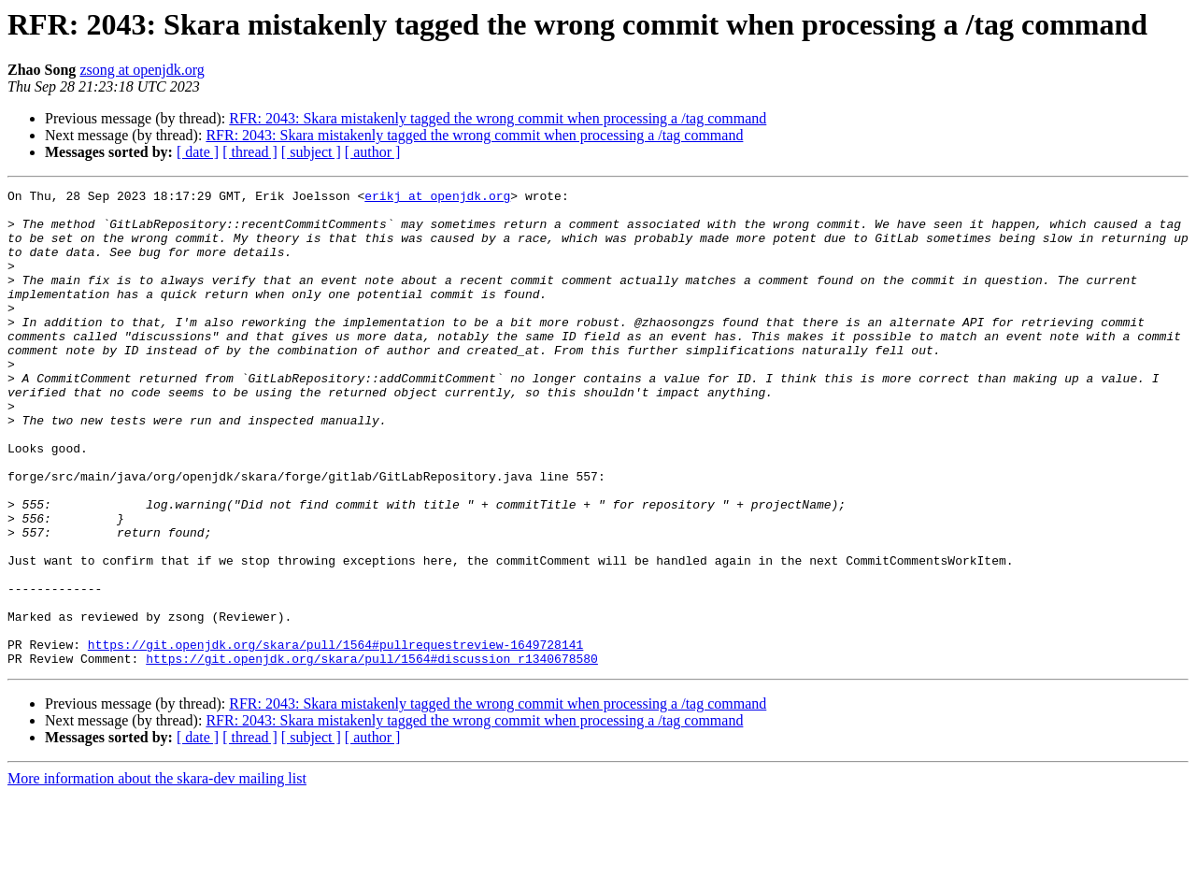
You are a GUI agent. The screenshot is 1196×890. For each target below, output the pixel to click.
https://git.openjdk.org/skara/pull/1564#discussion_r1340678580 (372, 753)
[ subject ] (311, 152)
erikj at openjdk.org (437, 198)
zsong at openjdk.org (141, 70)
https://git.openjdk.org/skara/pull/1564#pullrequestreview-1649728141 (335, 736)
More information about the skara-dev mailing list (156, 874)
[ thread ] (250, 152)
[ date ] (198, 152)
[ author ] (373, 152)
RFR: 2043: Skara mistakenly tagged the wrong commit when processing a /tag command (497, 118)
